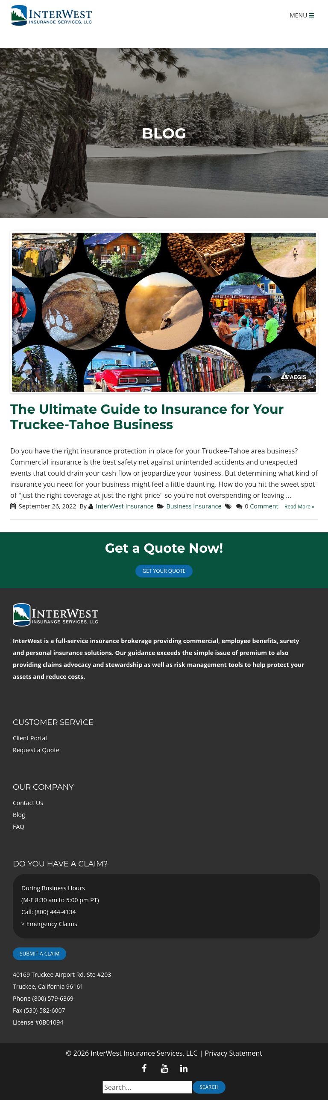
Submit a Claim (39, 953)
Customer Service (53, 722)
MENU (302, 15)
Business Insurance (193, 506)
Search (209, 1087)
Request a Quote (36, 750)
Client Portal (30, 738)
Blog (19, 815)
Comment (264, 506)
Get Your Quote (163, 571)
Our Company (43, 787)
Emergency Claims (51, 924)
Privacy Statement (233, 1053)
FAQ (18, 827)
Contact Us (28, 803)
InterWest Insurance (124, 506)
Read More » (299, 506)
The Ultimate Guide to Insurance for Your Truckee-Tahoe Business (147, 417)
